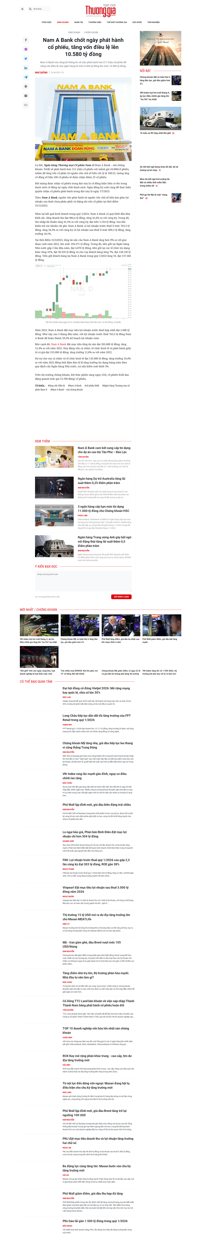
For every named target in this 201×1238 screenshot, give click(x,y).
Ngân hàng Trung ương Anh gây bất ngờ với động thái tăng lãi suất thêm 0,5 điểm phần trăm (104, 542)
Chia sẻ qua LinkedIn (26, 68)
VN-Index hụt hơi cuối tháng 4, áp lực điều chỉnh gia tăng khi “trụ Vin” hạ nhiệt (155, 96)
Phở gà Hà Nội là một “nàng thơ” (153, 196)
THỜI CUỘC (47, 22)
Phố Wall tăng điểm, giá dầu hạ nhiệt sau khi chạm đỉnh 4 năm (120, 641)
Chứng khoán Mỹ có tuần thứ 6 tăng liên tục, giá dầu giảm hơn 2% (155, 80)
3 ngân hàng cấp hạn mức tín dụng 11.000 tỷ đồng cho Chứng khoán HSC (103, 509)
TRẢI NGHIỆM (153, 22)
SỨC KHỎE (137, 22)
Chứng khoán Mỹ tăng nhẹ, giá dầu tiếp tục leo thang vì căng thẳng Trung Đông (98, 745)
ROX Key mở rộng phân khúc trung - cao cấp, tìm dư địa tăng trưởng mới (97, 1058)
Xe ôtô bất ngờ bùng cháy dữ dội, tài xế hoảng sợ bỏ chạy (159, 168)
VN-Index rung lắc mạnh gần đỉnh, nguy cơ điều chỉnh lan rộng (95, 776)
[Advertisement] (83, 414)
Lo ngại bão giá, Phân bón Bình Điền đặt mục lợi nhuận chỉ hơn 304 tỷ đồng (95, 834)
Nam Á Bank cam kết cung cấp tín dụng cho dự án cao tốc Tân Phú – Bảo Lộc (104, 450)
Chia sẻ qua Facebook (26, 40)
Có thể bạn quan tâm (36, 682)
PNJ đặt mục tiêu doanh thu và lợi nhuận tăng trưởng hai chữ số (98, 1141)
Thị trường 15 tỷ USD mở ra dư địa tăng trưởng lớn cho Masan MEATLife (96, 917)
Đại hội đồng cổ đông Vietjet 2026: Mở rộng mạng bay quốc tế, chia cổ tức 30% (96, 690)
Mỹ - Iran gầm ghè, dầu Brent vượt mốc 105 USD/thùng (92, 944)
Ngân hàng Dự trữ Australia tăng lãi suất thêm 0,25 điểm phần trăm (101, 481)
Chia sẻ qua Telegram (26, 77)
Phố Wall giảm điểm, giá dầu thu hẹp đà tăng (93, 1193)
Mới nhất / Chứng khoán (38, 610)
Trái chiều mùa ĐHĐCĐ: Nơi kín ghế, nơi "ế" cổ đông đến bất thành (79, 672)
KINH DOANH (63, 22)
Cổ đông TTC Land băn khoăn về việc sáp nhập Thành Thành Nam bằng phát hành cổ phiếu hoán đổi (98, 1003)
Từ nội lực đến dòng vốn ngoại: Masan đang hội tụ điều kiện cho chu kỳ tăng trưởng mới (96, 1085)
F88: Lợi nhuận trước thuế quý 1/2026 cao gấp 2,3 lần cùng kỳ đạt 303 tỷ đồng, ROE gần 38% (96, 862)
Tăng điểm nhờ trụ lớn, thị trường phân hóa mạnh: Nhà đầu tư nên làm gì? (96, 975)
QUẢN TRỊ (78, 22)
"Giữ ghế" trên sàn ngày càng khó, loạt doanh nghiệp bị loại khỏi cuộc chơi (37, 672)
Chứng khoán (91, 32)
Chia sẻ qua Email (26, 96)
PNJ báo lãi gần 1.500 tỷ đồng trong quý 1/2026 (95, 1221)
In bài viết (26, 87)
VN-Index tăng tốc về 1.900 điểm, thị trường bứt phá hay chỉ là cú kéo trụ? (160, 672)
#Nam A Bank (74, 385)
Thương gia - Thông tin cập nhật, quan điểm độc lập (100, 10)
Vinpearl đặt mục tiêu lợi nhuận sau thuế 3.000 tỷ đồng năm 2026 (96, 890)
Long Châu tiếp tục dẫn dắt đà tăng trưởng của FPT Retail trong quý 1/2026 (97, 718)
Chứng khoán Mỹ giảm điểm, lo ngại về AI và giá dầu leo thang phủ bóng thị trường (121, 672)
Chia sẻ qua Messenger (26, 49)
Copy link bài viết (26, 105)
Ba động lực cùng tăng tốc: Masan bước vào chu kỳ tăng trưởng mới (97, 1168)
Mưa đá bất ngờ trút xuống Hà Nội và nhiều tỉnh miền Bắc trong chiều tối (155, 182)
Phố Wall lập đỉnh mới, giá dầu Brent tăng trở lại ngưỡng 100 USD (95, 1113)
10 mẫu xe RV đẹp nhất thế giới (157, 133)
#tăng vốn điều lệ (56, 385)
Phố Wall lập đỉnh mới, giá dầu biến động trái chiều (97, 804)
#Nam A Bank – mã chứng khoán (66, 389)
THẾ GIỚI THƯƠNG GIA (117, 22)
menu (22, 8)
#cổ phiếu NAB (92, 385)
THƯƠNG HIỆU (94, 22)
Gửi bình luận (121, 597)
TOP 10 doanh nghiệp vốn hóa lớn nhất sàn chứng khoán (96, 1030)
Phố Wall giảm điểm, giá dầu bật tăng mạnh (160, 641)
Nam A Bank (58, 344)
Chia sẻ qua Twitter (26, 58)
